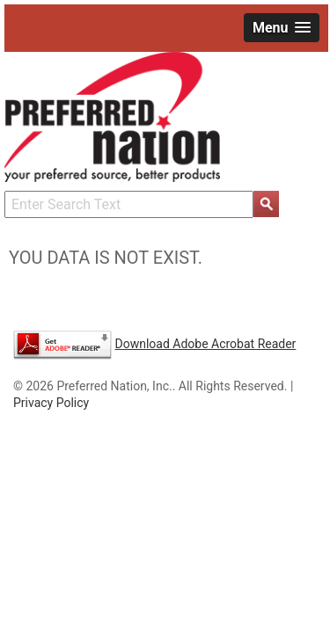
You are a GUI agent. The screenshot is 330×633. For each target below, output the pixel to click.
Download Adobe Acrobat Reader (205, 344)
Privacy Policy (51, 403)
